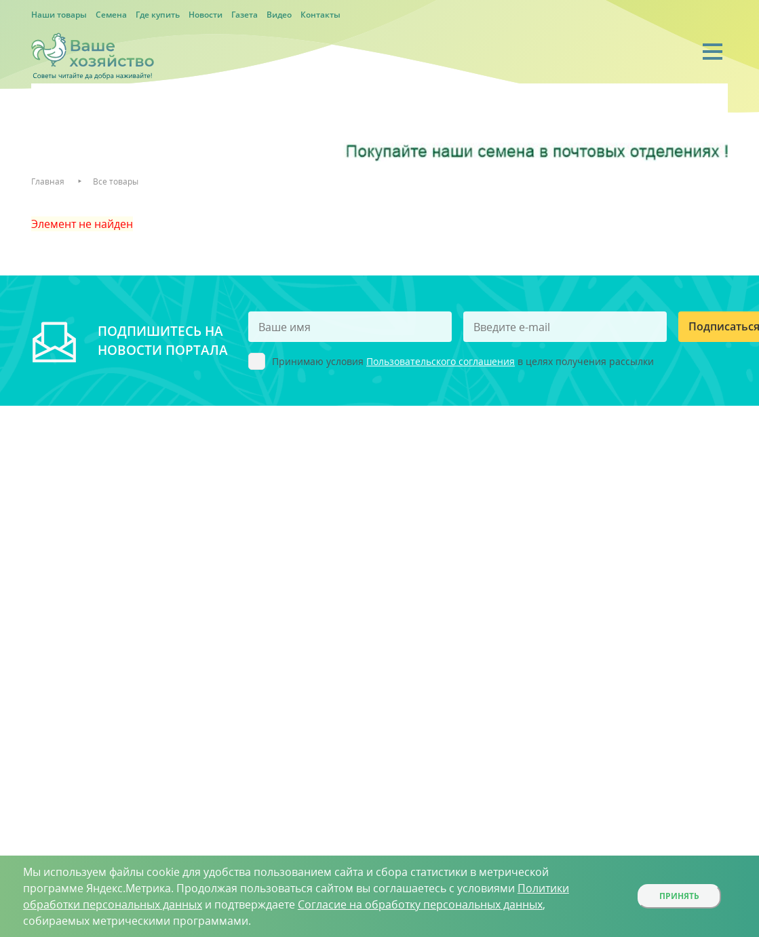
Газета (244, 14)
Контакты (320, 14)
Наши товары (59, 14)
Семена (111, 14)
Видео (279, 14)
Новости (205, 14)
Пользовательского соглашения (440, 361)
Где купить (158, 14)
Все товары (115, 181)
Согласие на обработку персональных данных (420, 904)
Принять (679, 896)
